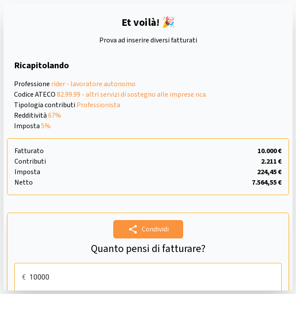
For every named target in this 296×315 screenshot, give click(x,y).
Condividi (148, 229)
